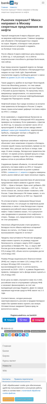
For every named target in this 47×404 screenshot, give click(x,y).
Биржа (6, 356)
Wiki (5, 370)
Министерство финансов (14, 331)
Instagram (37, 320)
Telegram (9, 320)
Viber (23, 320)
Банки (6, 351)
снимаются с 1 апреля (17, 172)
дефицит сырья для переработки (15, 130)
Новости (7, 366)
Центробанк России (38, 331)
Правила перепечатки (23, 379)
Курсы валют (9, 361)
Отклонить (8, 399)
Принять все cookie (24, 399)
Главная (7, 346)
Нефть (27, 331)
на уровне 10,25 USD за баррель (20, 77)
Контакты (6, 379)
